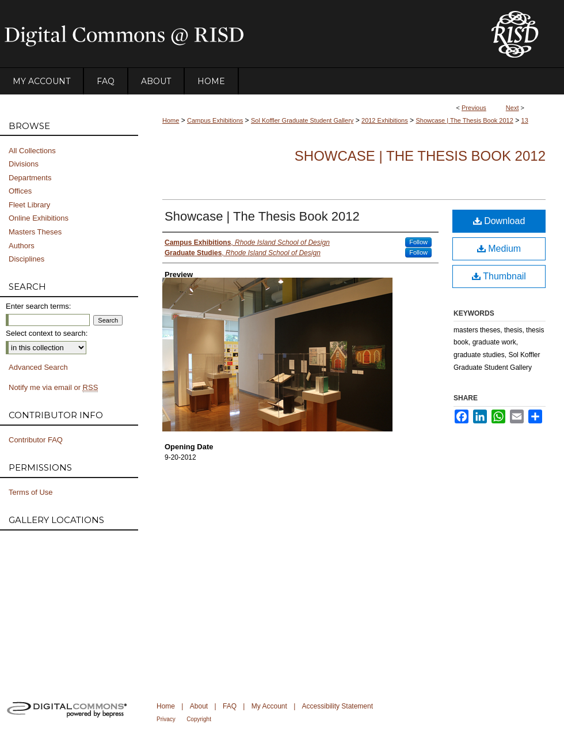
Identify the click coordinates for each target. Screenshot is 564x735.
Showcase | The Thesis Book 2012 (464, 120)
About (199, 706)
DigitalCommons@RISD (236, 34)
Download (499, 221)
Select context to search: (46, 333)
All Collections (32, 150)
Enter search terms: (38, 306)
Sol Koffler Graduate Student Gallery (302, 120)
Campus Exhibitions (215, 120)
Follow (418, 241)
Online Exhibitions (38, 218)
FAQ (230, 706)
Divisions (24, 164)
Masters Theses (35, 232)
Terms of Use (31, 492)
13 (524, 120)
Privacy (166, 719)
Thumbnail (499, 276)
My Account (269, 706)
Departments (30, 177)
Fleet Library (29, 204)
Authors (22, 245)
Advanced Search (38, 367)
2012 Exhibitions (384, 120)
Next (512, 107)
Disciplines (26, 259)
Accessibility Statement (337, 706)
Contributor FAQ (36, 439)
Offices (20, 191)
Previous (474, 107)
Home (170, 120)
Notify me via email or (53, 387)
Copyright (198, 719)
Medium (499, 248)
